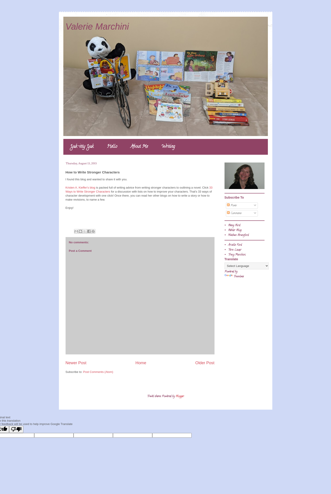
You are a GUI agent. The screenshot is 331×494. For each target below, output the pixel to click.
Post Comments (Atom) (98, 372)
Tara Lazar (234, 250)
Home (140, 363)
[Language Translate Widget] (247, 265)
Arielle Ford (235, 245)
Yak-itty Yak (82, 146)
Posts (232, 205)
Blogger (180, 396)
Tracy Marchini (237, 254)
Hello (112, 146)
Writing (168, 146)
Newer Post (76, 363)
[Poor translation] (16, 429)
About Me (139, 146)
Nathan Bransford (238, 235)
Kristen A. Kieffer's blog (80, 187)
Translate (234, 276)
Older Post (205, 363)
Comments (234, 213)
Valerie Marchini (97, 26)
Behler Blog (234, 230)
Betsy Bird (234, 225)
